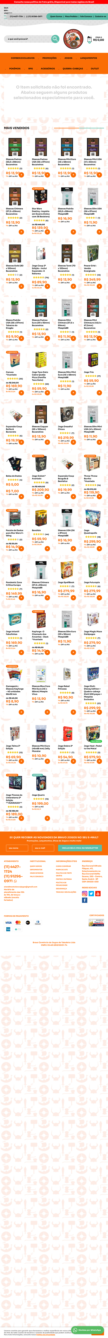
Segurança (61, 889)
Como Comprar (63, 866)
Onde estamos (36, 873)
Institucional (38, 861)
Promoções (49, 58)
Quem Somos (56, 16)
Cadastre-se (100, 16)
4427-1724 (16, 16)
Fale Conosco (86, 16)
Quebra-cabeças (73, 68)
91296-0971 (35, 16)
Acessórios (48, 68)
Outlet (95, 68)
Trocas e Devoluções (66, 892)
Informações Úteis (66, 861)
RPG (30, 68)
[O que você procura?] (55, 39)
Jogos (68, 58)
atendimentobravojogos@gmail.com (20, 887)
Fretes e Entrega (64, 879)
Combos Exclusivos (22, 58)
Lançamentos (88, 58)
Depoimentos (36, 870)
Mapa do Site (62, 870)
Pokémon (14, 68)
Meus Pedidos (71, 16)
